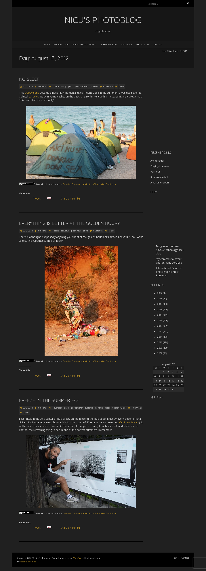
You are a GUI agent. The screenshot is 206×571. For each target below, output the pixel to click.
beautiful (65, 230)
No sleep (29, 79)
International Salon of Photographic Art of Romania (169, 271)
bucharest (58, 408)
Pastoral (155, 171)
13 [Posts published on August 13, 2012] (155, 380)
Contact (157, 44)
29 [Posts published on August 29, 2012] (164, 389)
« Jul (152, 397)
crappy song (32, 92)
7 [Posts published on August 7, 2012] (159, 376)
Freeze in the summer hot (49, 400)
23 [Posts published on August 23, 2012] (168, 385)
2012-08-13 (27, 86)
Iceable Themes (28, 561)
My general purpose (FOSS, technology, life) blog (170, 249)
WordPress (78, 558)
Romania (99, 408)
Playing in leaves (159, 166)
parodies (34, 96)
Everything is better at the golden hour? (69, 223)
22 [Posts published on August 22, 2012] (164, 385)
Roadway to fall (159, 177)
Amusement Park (159, 182)
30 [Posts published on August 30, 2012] (168, 389)
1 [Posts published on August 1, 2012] (163, 371)
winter (123, 408)
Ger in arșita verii (129, 422)
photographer (77, 408)
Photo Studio (61, 44)
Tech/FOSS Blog (108, 44)
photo (70, 86)
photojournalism (82, 86)
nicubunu (42, 86)
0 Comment (108, 86)
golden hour (76, 230)
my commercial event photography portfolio (169, 260)
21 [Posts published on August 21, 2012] (160, 385)
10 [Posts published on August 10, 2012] (173, 376)
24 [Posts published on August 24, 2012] (173, 385)
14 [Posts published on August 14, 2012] (160, 380)
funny (63, 86)
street (107, 408)
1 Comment (136, 408)
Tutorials (126, 44)
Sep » (160, 397)
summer (94, 86)
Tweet (38, 198)
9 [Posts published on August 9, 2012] (168, 376)
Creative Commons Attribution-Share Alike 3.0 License (90, 184)
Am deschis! (157, 160)
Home (47, 44)
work (40, 184)
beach (56, 86)
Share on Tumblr (71, 198)
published (89, 408)
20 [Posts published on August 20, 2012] (155, 385)
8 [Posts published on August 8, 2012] (163, 376)
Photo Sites (142, 44)
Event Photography (84, 44)
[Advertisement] (173, 122)
